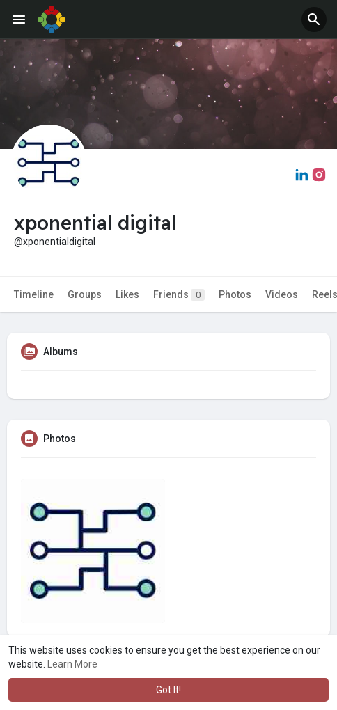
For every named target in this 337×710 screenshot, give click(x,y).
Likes (127, 294)
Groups (85, 294)
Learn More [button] (72, 664)
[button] (314, 19)
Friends (179, 295)
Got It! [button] (168, 689)
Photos (235, 294)
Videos (281, 294)
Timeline (34, 294)
